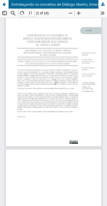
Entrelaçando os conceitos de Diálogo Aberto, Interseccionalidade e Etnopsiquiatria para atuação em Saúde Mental (59, 4)
